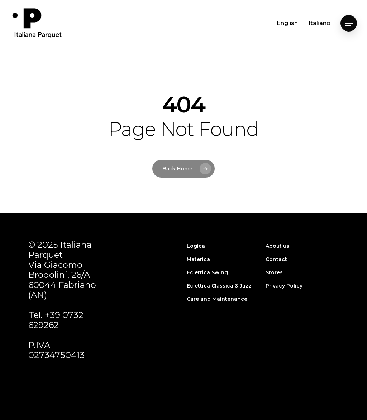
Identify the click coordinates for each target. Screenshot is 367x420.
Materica (198, 259)
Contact (276, 259)
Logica (196, 246)
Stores (274, 272)
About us (277, 246)
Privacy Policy (284, 286)
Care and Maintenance (217, 299)
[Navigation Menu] (348, 23)
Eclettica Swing (207, 272)
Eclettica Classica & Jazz (219, 286)
